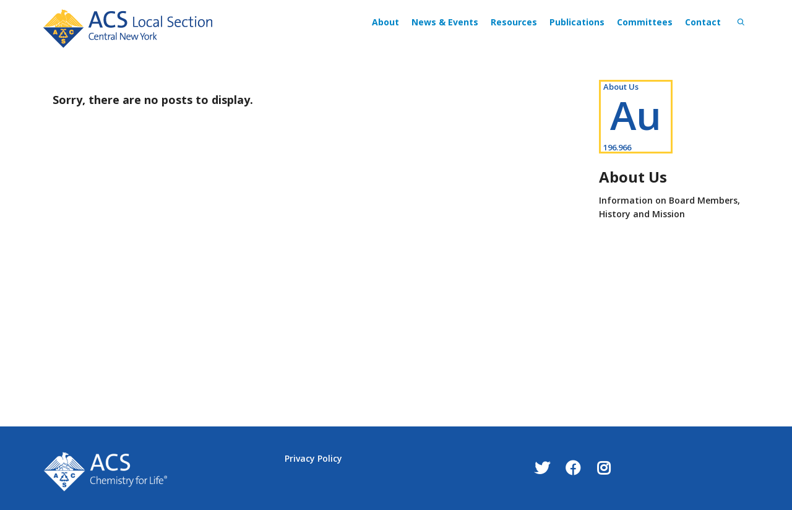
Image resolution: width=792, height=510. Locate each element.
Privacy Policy (313, 458)
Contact (703, 22)
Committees (645, 22)
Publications (577, 22)
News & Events (444, 22)
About (385, 22)
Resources (514, 22)
